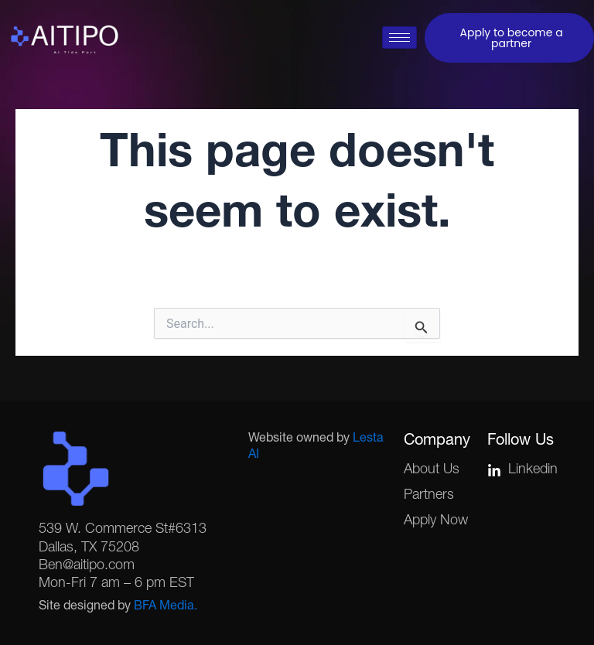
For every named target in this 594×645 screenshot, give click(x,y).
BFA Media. (165, 607)
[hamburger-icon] (399, 37)
